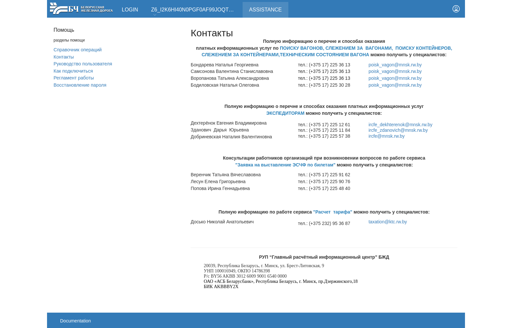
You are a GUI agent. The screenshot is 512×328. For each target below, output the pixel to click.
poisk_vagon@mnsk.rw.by (395, 64)
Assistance (268, 7)
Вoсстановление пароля (80, 85)
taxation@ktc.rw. (388, 221)
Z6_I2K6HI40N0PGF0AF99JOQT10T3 (196, 12)
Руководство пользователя (83, 63)
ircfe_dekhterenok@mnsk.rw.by (401, 124)
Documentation (75, 320)
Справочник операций (78, 49)
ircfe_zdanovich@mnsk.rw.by (398, 130)
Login (130, 9)
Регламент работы (74, 77)
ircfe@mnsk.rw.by (387, 136)
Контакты (64, 57)
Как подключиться (73, 71)
